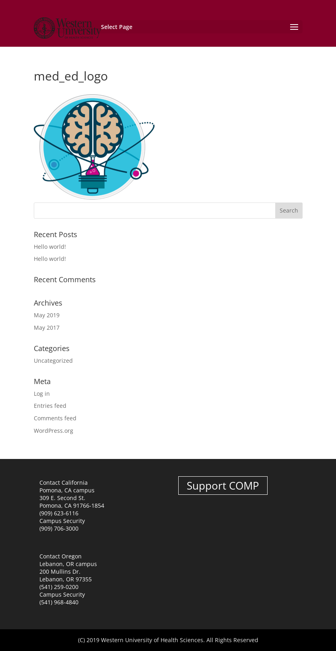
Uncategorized (53, 360)
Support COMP (223, 485)
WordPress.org (53, 430)
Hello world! (50, 246)
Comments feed (55, 418)
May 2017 (47, 327)
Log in (42, 393)
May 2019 (47, 315)
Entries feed (50, 405)
